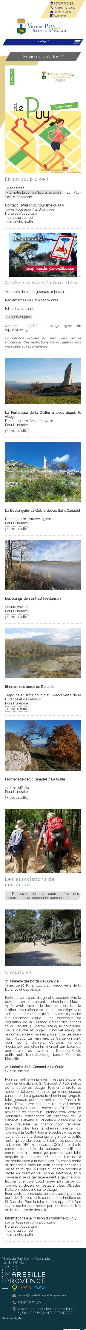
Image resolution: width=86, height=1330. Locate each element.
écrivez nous (60, 12)
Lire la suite (18, 431)
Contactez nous (62, 7)
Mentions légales (12, 1318)
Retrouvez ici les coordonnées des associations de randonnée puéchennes (42, 896)
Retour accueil (62, 3)
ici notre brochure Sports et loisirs (35, 192)
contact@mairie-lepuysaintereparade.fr (42, 1295)
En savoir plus (20, 317)
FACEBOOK (58, 16)
